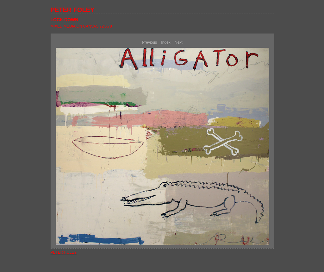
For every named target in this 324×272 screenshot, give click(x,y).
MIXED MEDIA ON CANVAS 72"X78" (82, 26)
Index (165, 42)
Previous (149, 42)
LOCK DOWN (64, 19)
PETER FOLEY (73, 9)
